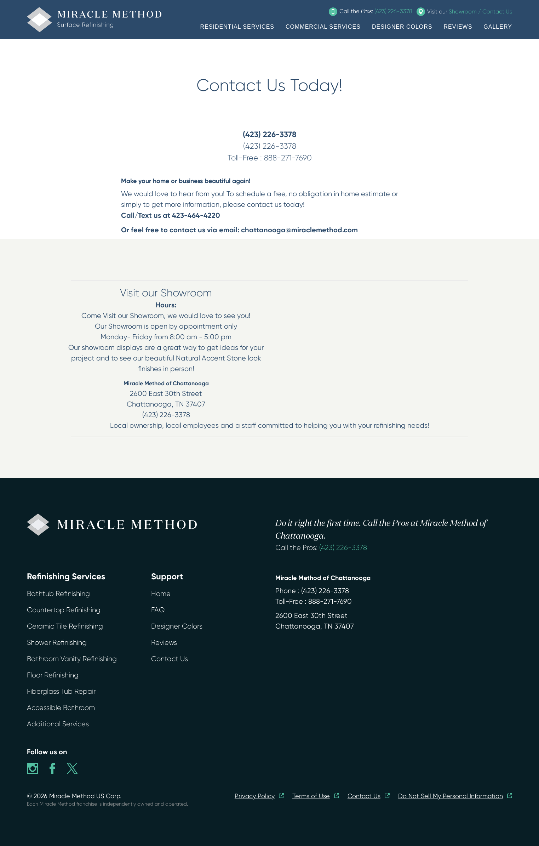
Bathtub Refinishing (58, 594)
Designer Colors (176, 626)
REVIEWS (458, 27)
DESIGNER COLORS (402, 27)
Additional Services (58, 724)
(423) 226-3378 (343, 548)
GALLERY (497, 27)
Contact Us (169, 659)
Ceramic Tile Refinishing (65, 626)
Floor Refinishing (53, 675)
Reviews (164, 642)
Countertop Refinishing (64, 610)
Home (161, 594)
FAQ (158, 610)
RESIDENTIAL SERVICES (237, 27)
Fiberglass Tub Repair (61, 691)
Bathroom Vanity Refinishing (72, 659)
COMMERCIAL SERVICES (323, 27)
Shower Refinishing (57, 642)
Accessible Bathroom (61, 708)
